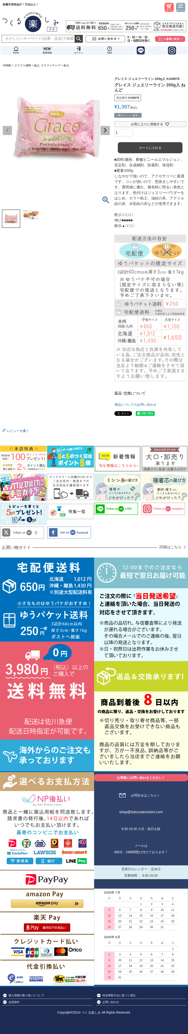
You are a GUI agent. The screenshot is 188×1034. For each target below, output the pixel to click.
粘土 (66, 65)
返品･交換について (130, 393)
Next (105, 130)
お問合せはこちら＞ (145, 795)
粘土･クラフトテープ (47, 65)
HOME (7, 65)
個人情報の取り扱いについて (26, 995)
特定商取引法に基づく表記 (119, 995)
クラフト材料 (22, 65)
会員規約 (14, 1002)
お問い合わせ (110, 1002)
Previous (7, 130)
